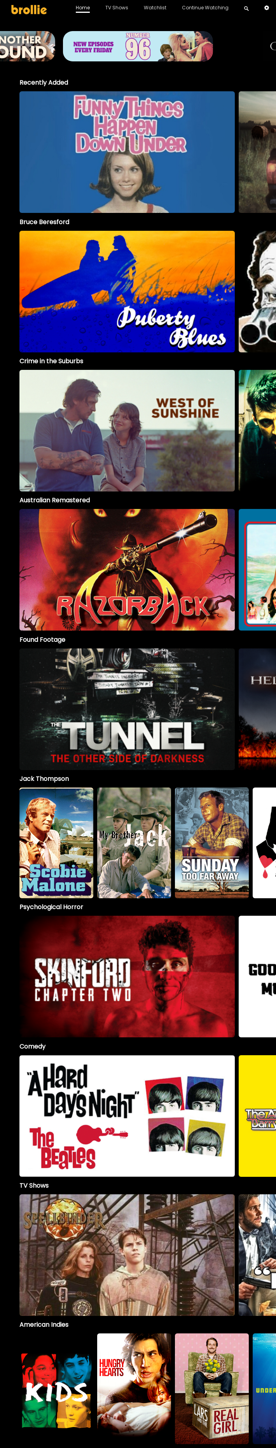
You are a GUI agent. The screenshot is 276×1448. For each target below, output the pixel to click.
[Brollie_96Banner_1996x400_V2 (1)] (138, 57)
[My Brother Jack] (134, 843)
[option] (127, 152)
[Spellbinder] (127, 1255)
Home (83, 7)
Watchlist (155, 7)
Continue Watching (205, 7)
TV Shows (116, 7)
